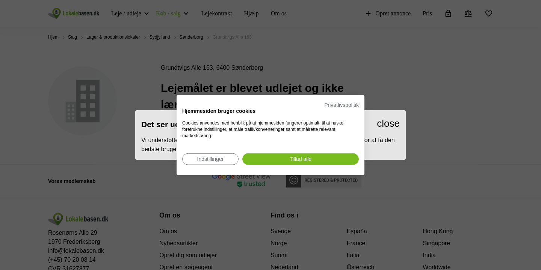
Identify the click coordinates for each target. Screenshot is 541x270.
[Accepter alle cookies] (300, 159)
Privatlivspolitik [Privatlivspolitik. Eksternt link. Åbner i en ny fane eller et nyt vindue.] (341, 105)
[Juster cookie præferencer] (210, 159)
